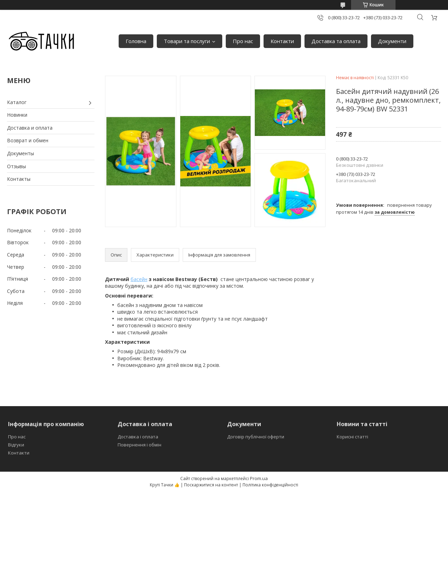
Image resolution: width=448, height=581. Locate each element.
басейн (139, 279)
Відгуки (16, 445)
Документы (20, 153)
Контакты (18, 179)
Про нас (243, 41)
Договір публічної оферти (255, 436)
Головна (136, 41)
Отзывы (16, 166)
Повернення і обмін (139, 445)
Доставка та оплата (336, 41)
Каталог (17, 102)
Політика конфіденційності (270, 485)
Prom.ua (259, 478)
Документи (392, 41)
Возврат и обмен (27, 140)
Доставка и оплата (29, 127)
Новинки (17, 114)
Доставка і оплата (138, 436)
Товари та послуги (187, 41)
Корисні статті (352, 436)
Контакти (282, 41)
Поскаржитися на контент (211, 485)
